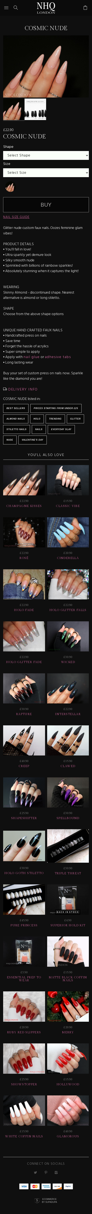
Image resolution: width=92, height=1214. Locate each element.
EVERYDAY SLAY (61, 427)
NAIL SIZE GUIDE (16, 214)
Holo (37, 416)
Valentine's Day (32, 437)
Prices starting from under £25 (56, 406)
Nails (39, 427)
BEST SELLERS (15, 406)
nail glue (31, 355)
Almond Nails (15, 416)
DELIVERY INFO (22, 387)
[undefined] (10, 184)
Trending (55, 416)
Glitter (75, 416)
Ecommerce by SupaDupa (49, 1198)
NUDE (9, 437)
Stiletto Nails (16, 427)
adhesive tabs (58, 355)
